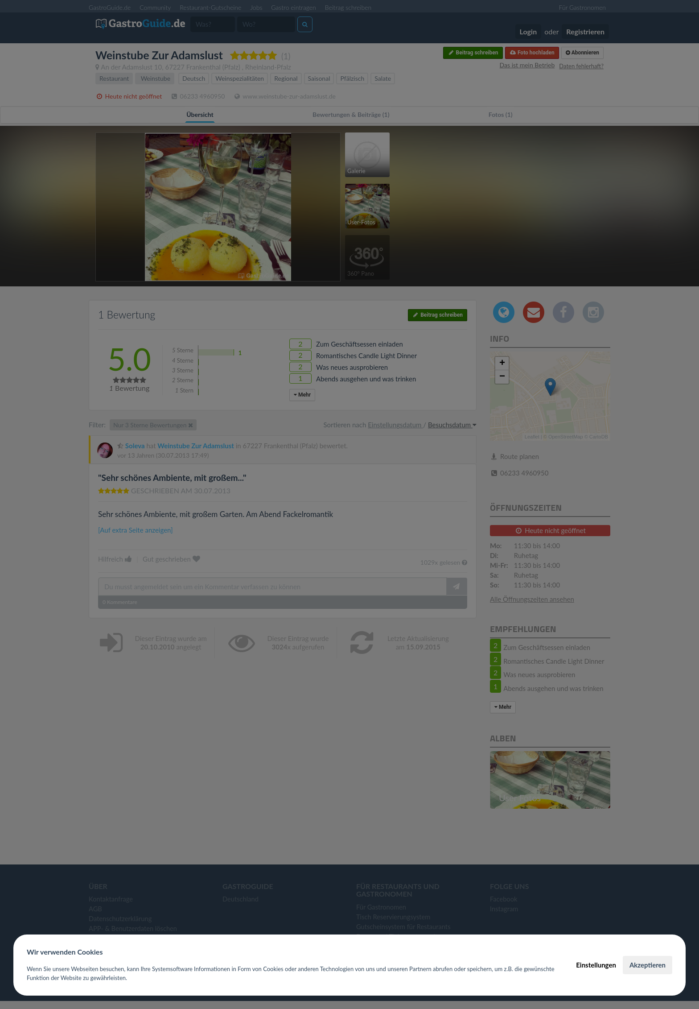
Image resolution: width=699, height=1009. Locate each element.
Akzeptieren (647, 965)
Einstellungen (596, 965)
